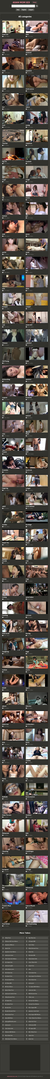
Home (34, 2)
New (18, 10)
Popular (24, 10)
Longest (31, 10)
